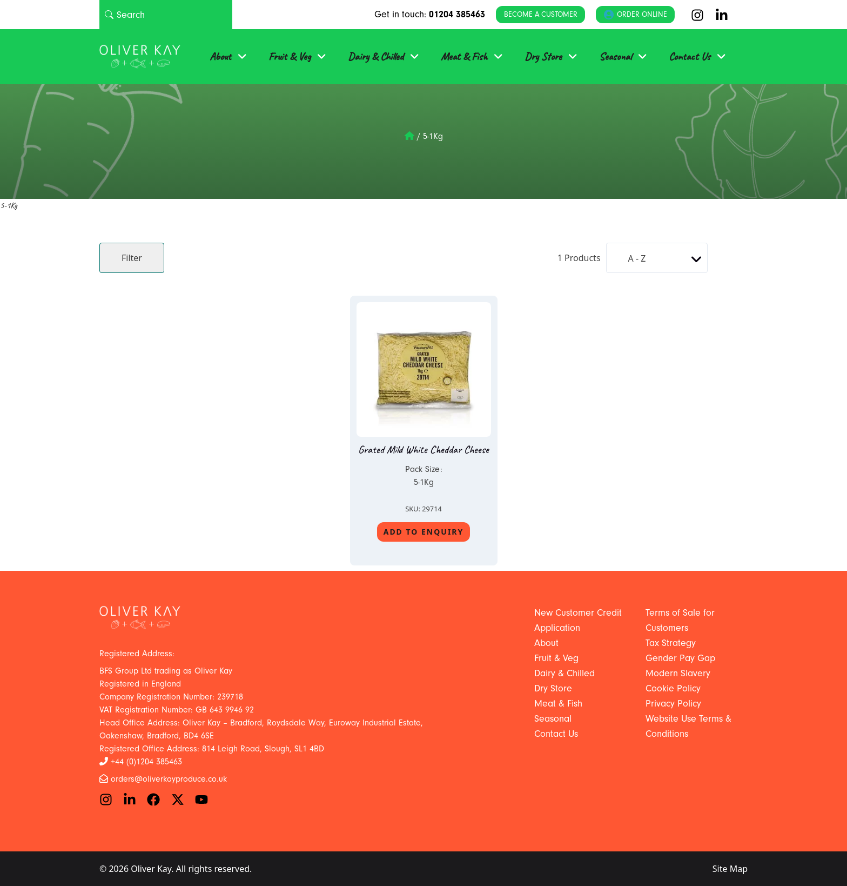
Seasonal (615, 56)
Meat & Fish (464, 56)
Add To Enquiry (424, 532)
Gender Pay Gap (680, 658)
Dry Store (543, 56)
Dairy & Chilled (376, 56)
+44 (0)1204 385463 (146, 762)
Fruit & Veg (289, 56)
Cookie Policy (673, 688)
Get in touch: (429, 14)
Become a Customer (540, 14)
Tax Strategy (671, 643)
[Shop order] (657, 258)
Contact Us (689, 56)
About (220, 56)
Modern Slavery (678, 673)
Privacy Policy (673, 703)
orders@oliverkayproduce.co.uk (169, 779)
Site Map (730, 869)
